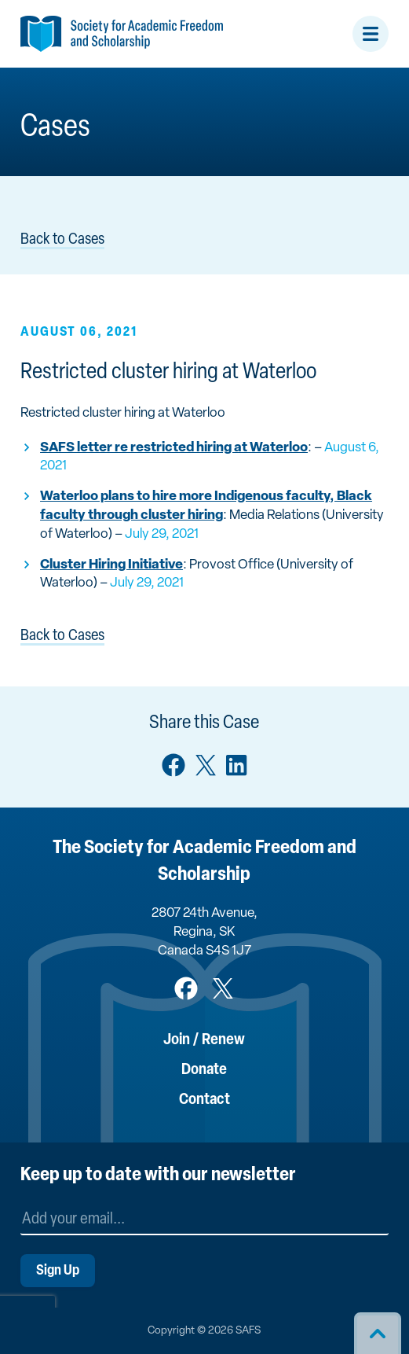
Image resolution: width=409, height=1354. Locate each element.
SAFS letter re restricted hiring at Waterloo (174, 447)
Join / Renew (204, 1040)
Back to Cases (62, 240)
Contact (204, 1100)
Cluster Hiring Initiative (111, 565)
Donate (204, 1070)
